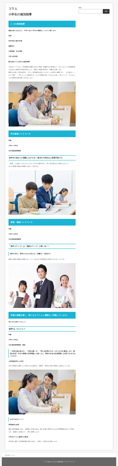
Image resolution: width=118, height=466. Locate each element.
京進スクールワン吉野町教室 (55, 461)
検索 (80, 7)
